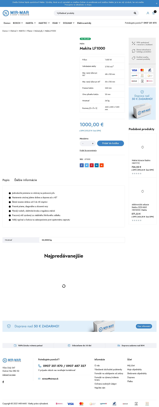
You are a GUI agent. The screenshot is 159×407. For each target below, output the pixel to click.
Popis (5, 180)
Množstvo (84, 138)
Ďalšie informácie (25, 180)
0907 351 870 (150, 23)
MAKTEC (44, 23)
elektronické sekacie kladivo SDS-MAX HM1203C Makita (140, 207)
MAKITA (31, 23)
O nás (97, 365)
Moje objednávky (134, 369)
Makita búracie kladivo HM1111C (141, 162)
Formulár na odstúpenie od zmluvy (109, 373)
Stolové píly (38, 31)
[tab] (5, 180)
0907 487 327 (76, 366)
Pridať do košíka (110, 143)
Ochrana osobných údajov (106, 383)
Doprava (131, 377)
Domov (7, 23)
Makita (82, 43)
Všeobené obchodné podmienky (108, 369)
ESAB (56, 23)
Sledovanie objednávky (137, 373)
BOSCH (18, 23)
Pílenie (29, 31)
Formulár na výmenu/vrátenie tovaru (107, 378)
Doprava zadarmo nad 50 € (133, 345)
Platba (130, 381)
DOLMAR (69, 23)
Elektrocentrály (84, 23)
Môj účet (131, 365)
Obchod (13, 31)
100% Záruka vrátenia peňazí (30, 345)
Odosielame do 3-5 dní (81, 345)
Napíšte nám (100, 387)
